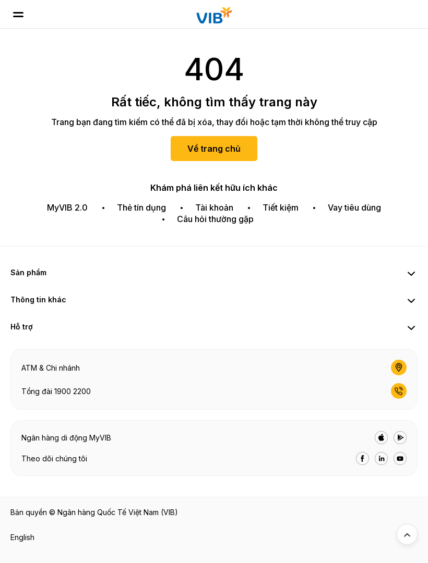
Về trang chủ (214, 148)
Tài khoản (214, 207)
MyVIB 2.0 (67, 207)
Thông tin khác (38, 299)
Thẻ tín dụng (141, 207)
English (22, 537)
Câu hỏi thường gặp (215, 219)
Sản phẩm (28, 272)
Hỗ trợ (21, 326)
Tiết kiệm (281, 207)
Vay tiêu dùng (354, 207)
